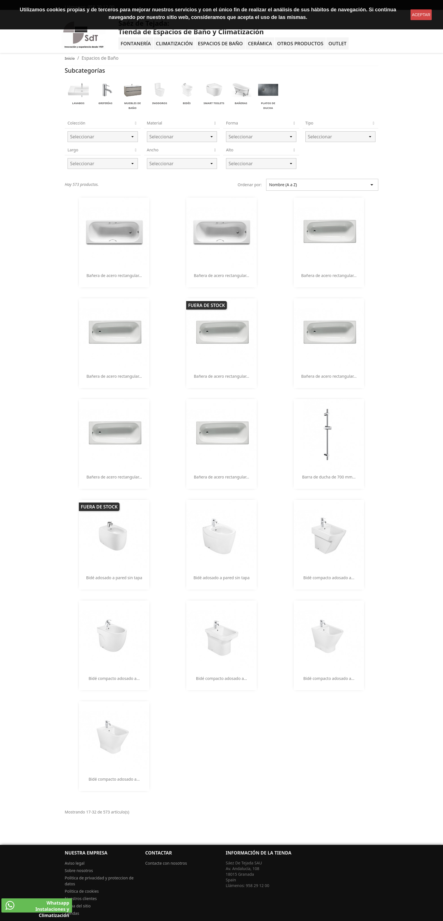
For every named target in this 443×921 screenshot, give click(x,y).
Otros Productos (300, 43)
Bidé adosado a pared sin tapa (114, 577)
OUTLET (338, 43)
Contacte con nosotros (166, 863)
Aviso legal (74, 863)
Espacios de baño (220, 43)
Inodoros (159, 103)
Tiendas (72, 913)
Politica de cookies (82, 891)
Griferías (105, 103)
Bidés (187, 103)
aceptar (421, 14)
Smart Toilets (213, 103)
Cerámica (260, 43)
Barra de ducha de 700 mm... (328, 477)
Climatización (174, 43)
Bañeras (241, 103)
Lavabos (78, 103)
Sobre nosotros (79, 870)
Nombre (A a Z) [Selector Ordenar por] (322, 184)
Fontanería (136, 43)
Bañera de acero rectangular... (114, 275)
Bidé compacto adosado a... (329, 577)
